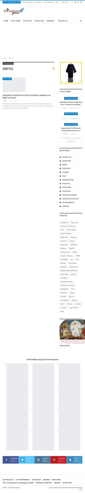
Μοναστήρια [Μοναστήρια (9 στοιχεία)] (64, 274)
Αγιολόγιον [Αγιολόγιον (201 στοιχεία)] (63, 241)
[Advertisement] (42, 40)
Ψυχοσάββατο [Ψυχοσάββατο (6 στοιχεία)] (64, 300)
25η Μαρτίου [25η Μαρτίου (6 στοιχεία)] (64, 222)
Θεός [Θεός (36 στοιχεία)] (77, 259)
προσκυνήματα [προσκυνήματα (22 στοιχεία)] (73, 307)
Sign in (65, 2)
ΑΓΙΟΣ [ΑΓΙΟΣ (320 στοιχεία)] (62, 230)
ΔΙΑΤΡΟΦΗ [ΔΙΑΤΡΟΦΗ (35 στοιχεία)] (74, 245)
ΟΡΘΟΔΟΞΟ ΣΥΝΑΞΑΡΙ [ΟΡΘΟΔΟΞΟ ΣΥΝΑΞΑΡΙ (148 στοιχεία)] (67, 285)
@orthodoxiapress (50, 359)
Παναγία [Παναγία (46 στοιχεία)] (72, 293)
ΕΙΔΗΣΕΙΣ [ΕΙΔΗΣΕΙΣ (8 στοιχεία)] (72, 248)
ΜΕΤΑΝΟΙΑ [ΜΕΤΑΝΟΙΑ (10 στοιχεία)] (63, 267)
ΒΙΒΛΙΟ (64, 165)
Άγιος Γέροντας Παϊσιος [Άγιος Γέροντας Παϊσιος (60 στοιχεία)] (67, 226)
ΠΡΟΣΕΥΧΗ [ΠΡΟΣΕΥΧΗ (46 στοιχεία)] (63, 293)
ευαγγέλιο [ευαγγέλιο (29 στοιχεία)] (63, 307)
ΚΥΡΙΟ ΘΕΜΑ (15, 21)
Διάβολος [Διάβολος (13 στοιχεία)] (63, 248)
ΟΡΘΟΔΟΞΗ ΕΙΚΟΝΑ (71, 98)
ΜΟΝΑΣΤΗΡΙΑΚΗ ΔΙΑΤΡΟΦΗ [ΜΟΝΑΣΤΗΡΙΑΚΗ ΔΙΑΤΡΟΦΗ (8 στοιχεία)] (68, 270)
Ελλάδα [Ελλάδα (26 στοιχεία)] (75, 252)
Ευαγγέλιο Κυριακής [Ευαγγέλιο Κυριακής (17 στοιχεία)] (66, 256)
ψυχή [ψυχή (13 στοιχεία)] (62, 311)
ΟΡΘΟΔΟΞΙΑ (62, 21)
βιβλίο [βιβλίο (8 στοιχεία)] (62, 304)
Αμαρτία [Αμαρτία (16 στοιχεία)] (72, 241)
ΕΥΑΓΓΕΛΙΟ (66, 183)
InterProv (66, 488)
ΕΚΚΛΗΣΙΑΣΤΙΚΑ (49, 2)
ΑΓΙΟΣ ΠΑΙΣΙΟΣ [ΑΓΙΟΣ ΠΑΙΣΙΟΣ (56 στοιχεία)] (71, 230)
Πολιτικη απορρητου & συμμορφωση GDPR (18, 483)
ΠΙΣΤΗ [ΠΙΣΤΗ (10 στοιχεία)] (73, 289)
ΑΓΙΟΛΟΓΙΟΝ (39, 21)
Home (6, 21)
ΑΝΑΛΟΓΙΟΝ (66, 161)
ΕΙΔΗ (57, 2)
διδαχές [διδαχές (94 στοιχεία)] (69, 304)
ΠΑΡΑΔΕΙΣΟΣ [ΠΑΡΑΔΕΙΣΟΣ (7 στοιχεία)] (64, 289)
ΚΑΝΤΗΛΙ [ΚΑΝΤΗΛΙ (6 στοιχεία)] (63, 263)
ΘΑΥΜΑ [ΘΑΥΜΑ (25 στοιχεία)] (78, 256)
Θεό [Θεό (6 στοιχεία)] (71, 259)
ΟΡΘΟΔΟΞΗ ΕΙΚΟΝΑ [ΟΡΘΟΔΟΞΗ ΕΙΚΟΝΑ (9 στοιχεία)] (66, 282)
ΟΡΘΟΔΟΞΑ (27, 21)
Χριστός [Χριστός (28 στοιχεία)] (71, 296)
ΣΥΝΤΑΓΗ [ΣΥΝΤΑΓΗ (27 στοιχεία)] (63, 296)
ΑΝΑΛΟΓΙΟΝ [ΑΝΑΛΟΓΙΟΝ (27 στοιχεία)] (64, 237)
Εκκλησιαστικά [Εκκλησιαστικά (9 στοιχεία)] (65, 252)
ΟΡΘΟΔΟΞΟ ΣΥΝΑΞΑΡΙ (70, 199)
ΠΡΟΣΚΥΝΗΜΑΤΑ (27, 2)
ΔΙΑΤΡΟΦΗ (66, 168)
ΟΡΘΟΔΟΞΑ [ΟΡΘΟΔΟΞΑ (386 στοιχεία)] (64, 278)
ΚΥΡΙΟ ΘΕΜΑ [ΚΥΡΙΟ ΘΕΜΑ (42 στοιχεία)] (72, 263)
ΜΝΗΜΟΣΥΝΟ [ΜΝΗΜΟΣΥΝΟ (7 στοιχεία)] (74, 267)
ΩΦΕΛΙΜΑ (38, 2)
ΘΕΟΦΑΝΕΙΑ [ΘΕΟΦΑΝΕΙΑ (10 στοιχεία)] (64, 259)
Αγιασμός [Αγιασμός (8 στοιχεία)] (73, 237)
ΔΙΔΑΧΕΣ (65, 172)
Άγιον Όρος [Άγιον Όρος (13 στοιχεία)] (74, 222)
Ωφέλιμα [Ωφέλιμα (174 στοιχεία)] (74, 300)
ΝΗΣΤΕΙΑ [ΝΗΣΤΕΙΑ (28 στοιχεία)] (73, 274)
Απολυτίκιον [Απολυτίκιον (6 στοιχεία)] (64, 245)
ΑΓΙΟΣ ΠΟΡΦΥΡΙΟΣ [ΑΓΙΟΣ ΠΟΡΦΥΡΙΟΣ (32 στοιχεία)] (66, 233)
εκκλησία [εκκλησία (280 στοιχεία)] (78, 304)
